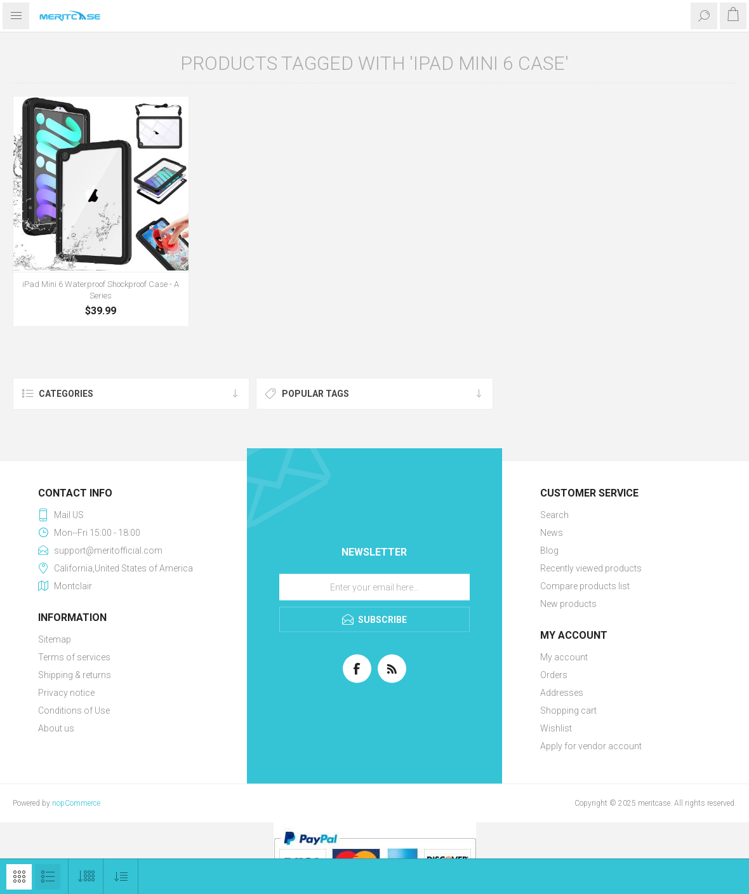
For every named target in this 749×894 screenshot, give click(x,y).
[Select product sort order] (120, 876)
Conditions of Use (74, 710)
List (47, 877)
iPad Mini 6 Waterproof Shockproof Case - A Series (100, 289)
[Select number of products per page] (86, 876)
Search (554, 515)
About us (56, 728)
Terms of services (74, 657)
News (551, 533)
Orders (553, 675)
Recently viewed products (591, 568)
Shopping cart (568, 710)
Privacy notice (66, 693)
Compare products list (585, 586)
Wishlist (556, 728)
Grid (19, 877)
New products (568, 604)
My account (564, 657)
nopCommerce (76, 803)
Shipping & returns (74, 675)
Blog (549, 550)
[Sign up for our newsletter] (374, 586)
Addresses (561, 693)
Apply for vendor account (591, 746)
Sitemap (54, 639)
